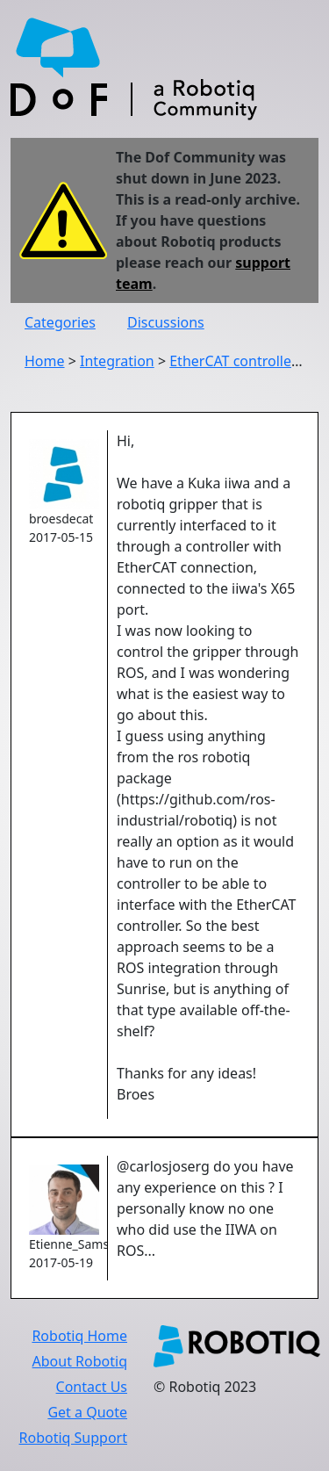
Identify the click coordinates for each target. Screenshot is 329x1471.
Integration (117, 361)
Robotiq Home (79, 1335)
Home (45, 361)
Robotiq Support (73, 1437)
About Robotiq (79, 1361)
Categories (60, 322)
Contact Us (91, 1386)
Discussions (165, 322)
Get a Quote (87, 1412)
